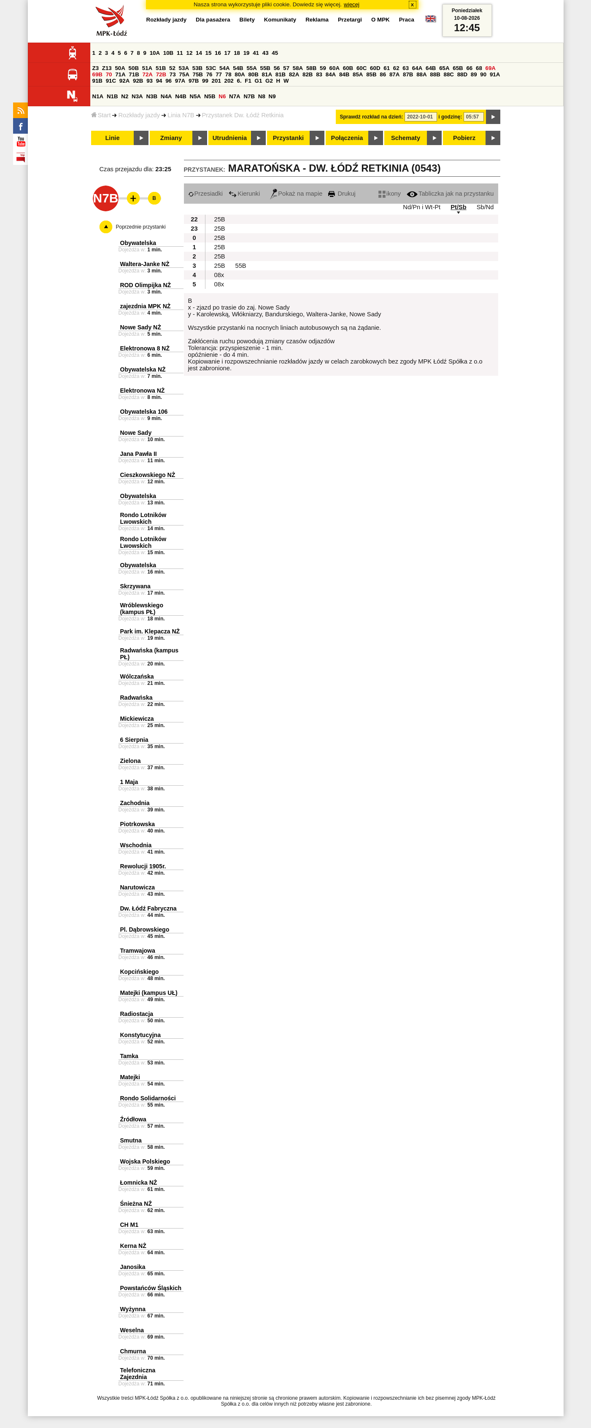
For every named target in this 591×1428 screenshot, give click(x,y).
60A (334, 68)
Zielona (130, 760)
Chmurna (133, 1351)
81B (280, 74)
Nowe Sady (136, 432)
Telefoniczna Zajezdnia (138, 1373)
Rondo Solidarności (148, 1098)
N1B (112, 96)
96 (168, 81)
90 (483, 74)
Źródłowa (133, 1119)
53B (197, 68)
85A (358, 74)
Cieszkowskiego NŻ (147, 475)
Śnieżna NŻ (136, 1203)
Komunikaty (280, 19)
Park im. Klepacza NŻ (150, 631)
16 (218, 53)
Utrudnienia (230, 138)
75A (184, 74)
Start (101, 115)
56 (277, 68)
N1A (98, 96)
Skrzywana (135, 586)
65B (458, 68)
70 (109, 74)
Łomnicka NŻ (138, 1182)
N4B (180, 96)
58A (298, 68)
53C (211, 68)
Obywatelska (138, 243)
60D (375, 68)
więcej (351, 4)
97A (180, 81)
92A (124, 81)
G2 (269, 81)
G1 (258, 81)
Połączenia (347, 138)
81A (267, 74)
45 (275, 53)
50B (134, 68)
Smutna (131, 1140)
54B (238, 68)
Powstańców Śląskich (151, 1288)
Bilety (247, 19)
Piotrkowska (137, 824)
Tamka (129, 1056)
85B (371, 74)
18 (237, 53)
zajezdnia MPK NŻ (145, 306)
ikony (389, 193)
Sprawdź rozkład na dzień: (371, 117)
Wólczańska (137, 676)
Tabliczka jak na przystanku (450, 193)
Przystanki (288, 138)
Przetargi (350, 19)
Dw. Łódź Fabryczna (148, 908)
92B (138, 81)
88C (449, 74)
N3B (151, 96)
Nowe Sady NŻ (140, 327)
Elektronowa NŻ (142, 390)
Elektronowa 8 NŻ (145, 348)
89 (474, 74)
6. (239, 81)
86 (383, 74)
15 (208, 53)
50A (120, 68)
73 (173, 74)
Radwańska (136, 697)
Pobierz (464, 138)
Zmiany (171, 138)
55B (265, 68)
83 (319, 74)
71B (134, 74)
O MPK (380, 19)
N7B (249, 96)
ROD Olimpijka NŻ (145, 285)
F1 (248, 81)
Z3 (95, 68)
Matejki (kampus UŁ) (149, 992)
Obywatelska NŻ (143, 369)
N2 (124, 96)
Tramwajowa (137, 950)
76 (209, 74)
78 (228, 74)
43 (265, 53)
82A (294, 74)
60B (348, 68)
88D (462, 74)
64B (431, 68)
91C (111, 81)
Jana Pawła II (138, 453)
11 (180, 53)
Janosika (133, 1267)
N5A (195, 96)
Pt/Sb (458, 207)
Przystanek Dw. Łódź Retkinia (243, 115)
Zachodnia (135, 803)
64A (417, 68)
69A (491, 68)
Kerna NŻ (133, 1245)
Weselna (132, 1330)
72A (148, 74)
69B (97, 74)
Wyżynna (133, 1309)
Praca (406, 19)
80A (240, 74)
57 (286, 68)
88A (421, 74)
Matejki (130, 1077)
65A (444, 68)
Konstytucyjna (140, 1035)
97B (194, 81)
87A (394, 74)
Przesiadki (205, 193)
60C (361, 68)
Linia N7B (180, 115)
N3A (137, 96)
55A (251, 68)
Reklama (317, 19)
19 (246, 53)
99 (205, 81)
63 (405, 68)
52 (172, 68)
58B (311, 68)
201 (216, 81)
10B (168, 53)
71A (120, 74)
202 (229, 81)
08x (219, 275)
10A (155, 53)
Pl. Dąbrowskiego (145, 929)
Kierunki (244, 193)
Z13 (107, 68)
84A (331, 74)
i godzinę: (450, 117)
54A (224, 68)
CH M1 (129, 1224)
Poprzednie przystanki (141, 227)
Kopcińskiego (139, 971)
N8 (261, 96)
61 (386, 68)
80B (253, 74)
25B (219, 219)
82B (307, 74)
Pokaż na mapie (296, 193)
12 (189, 53)
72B (161, 74)
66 (469, 68)
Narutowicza (137, 887)
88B (435, 74)
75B (198, 74)
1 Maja (129, 782)
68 (479, 68)
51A (147, 68)
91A (495, 74)
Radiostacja (137, 1013)
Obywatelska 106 (144, 411)
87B (408, 74)
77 (219, 74)
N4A (166, 96)
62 (396, 68)
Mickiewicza (137, 718)
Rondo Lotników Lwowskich (143, 518)
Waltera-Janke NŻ (145, 264)
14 (199, 53)
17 (227, 53)
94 (159, 81)
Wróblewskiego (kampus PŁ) (141, 608)
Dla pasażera (213, 19)
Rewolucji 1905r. (143, 866)
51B (161, 68)
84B (344, 74)
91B (97, 81)
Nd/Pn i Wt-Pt (421, 207)
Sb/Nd (485, 207)
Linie (112, 138)
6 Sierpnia (134, 739)
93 (149, 81)
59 (323, 68)
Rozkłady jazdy (139, 115)
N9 (272, 96)
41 (256, 53)
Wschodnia (136, 845)
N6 (222, 96)
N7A (234, 96)
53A (184, 68)
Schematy (405, 138)
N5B (210, 96)
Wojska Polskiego (145, 1161)
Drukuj (341, 193)
